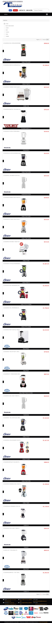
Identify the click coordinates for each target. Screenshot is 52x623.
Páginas (38, 39)
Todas (6, 23)
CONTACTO (22, 10)
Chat (10, 10)
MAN (6, 30)
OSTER (6, 27)
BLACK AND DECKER (9, 25)
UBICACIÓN (29, 10)
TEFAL (6, 34)
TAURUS (6, 32)
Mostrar (44, 39)
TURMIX (6, 36)
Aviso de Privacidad (43, 622)
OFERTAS (15, 10)
